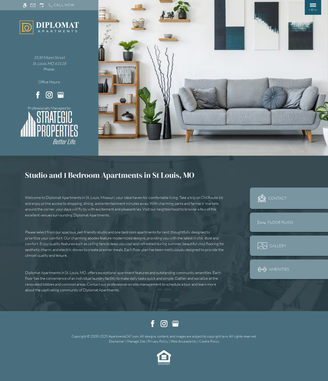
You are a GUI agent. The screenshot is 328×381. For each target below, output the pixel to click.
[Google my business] (60, 94)
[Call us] (61, 5)
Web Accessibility (184, 341)
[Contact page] (33, 5)
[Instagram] (49, 94)
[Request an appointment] (41, 5)
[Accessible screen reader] (25, 5)
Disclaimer (117, 341)
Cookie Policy (209, 341)
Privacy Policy (158, 341)
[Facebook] (38, 94)
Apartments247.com (124, 336)
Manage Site (136, 341)
